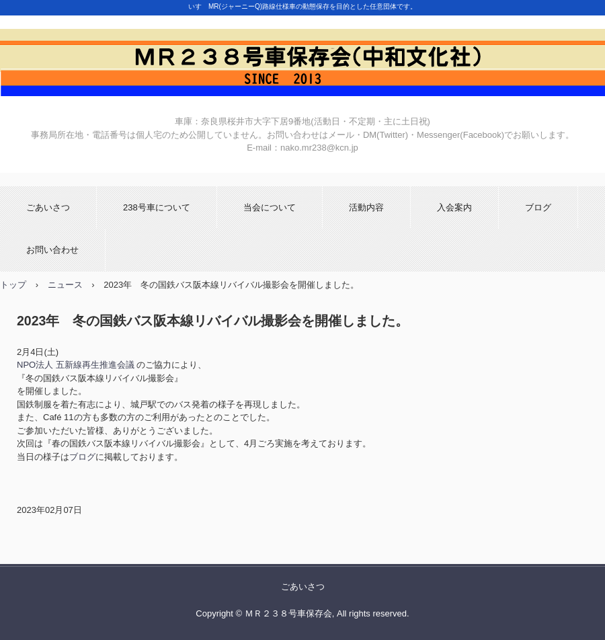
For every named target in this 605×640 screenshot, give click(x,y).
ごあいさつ (48, 207)
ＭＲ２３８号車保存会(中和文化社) (302, 62)
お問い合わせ (52, 250)
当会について (269, 207)
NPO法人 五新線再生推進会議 (75, 365)
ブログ (538, 207)
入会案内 (454, 207)
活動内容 (366, 207)
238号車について (156, 207)
